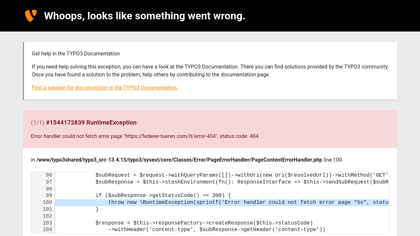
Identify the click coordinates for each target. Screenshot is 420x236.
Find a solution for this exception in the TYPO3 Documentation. (105, 88)
